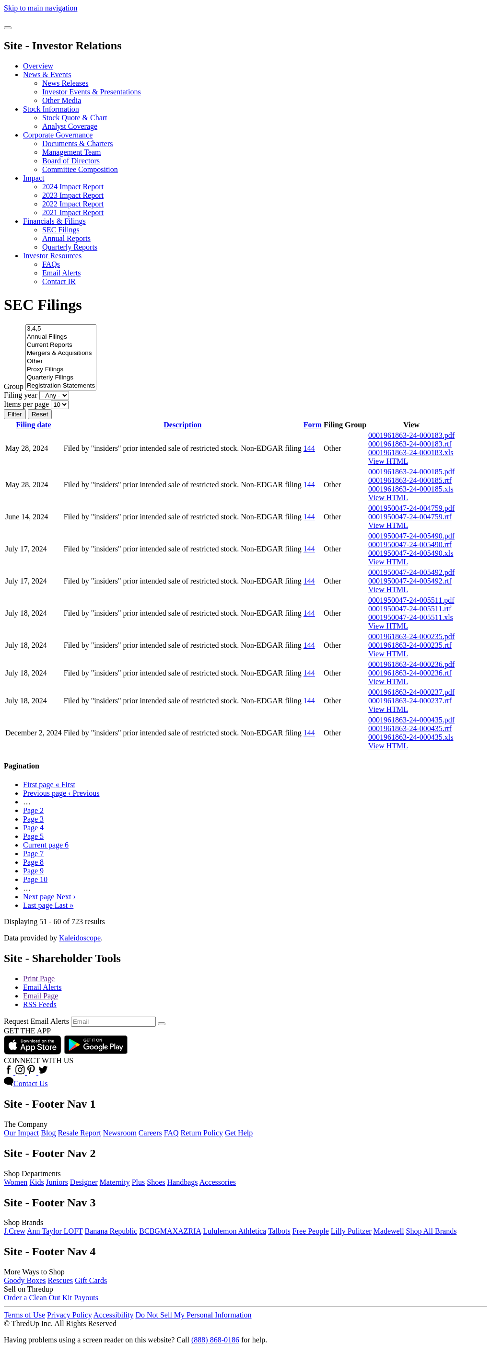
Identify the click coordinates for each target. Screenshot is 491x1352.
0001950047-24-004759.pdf (411, 508)
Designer (84, 1182)
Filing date (33, 425)
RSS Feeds (40, 1004)
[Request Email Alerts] (113, 1022)
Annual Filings (61, 337)
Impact (33, 178)
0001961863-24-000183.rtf (410, 444)
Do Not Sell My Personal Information (193, 1315)
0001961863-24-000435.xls (410, 737)
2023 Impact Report (73, 195)
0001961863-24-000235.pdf (411, 636)
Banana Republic (111, 1231)
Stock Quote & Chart (74, 118)
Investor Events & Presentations (91, 92)
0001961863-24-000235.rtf (410, 645)
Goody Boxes (25, 1280)
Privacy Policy (69, 1315)
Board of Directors (71, 161)
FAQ (171, 1133)
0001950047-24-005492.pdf (411, 572)
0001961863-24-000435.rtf (410, 728)
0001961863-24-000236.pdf (411, 664)
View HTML (388, 461)
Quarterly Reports (69, 247)
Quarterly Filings (61, 378)
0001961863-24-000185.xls (410, 489)
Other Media (61, 100)
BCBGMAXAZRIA (170, 1231)
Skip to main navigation (40, 8)
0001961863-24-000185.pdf (411, 472)
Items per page (26, 404)
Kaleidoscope (80, 938)
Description (182, 425)
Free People (310, 1231)
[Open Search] (8, 27)
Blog (48, 1133)
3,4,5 (61, 329)
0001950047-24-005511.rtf (409, 609)
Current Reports (61, 345)
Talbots (279, 1231)
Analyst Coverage (69, 126)
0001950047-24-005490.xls (410, 553)
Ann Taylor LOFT (55, 1231)
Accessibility (114, 1315)
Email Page (40, 996)
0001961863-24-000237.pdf (411, 692)
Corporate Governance (58, 135)
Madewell (389, 1231)
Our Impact (21, 1133)
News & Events (47, 74)
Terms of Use (24, 1315)
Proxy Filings (61, 370)
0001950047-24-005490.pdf (411, 536)
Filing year (20, 395)
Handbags (182, 1182)
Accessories (217, 1182)
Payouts (86, 1298)
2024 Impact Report (73, 187)
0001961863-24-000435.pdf (411, 720)
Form (313, 425)
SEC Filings (61, 230)
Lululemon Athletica (234, 1231)
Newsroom (120, 1133)
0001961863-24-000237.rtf (410, 701)
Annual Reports (66, 238)
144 (309, 448)
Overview (38, 66)
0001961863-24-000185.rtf (410, 480)
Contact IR (59, 281)
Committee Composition (80, 169)
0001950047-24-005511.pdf (411, 600)
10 (35, 879)
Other (61, 361)
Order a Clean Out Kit (38, 1298)
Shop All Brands (431, 1231)
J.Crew (14, 1231)
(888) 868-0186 (215, 1340)
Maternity (115, 1182)
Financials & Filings (54, 221)
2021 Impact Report (73, 212)
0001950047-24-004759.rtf (410, 517)
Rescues (60, 1280)
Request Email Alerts (36, 1021)
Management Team (71, 152)
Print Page (39, 978)
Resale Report (79, 1133)
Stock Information (51, 109)
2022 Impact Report (73, 204)
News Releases (65, 83)
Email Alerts (61, 273)
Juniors (57, 1182)
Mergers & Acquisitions (61, 353)
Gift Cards (91, 1280)
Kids (36, 1182)
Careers (150, 1133)
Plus (138, 1182)
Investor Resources (52, 256)
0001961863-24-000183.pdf (411, 435)
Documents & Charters (77, 143)
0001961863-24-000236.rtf (410, 673)
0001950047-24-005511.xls (410, 617)
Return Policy (202, 1133)
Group (13, 386)
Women (15, 1182)
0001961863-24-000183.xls (410, 452)
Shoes (156, 1182)
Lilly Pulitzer (351, 1231)
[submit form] (161, 1023)
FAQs (51, 264)
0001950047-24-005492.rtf (410, 581)
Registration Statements (61, 386)
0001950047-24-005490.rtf (410, 544)
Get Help (239, 1133)
